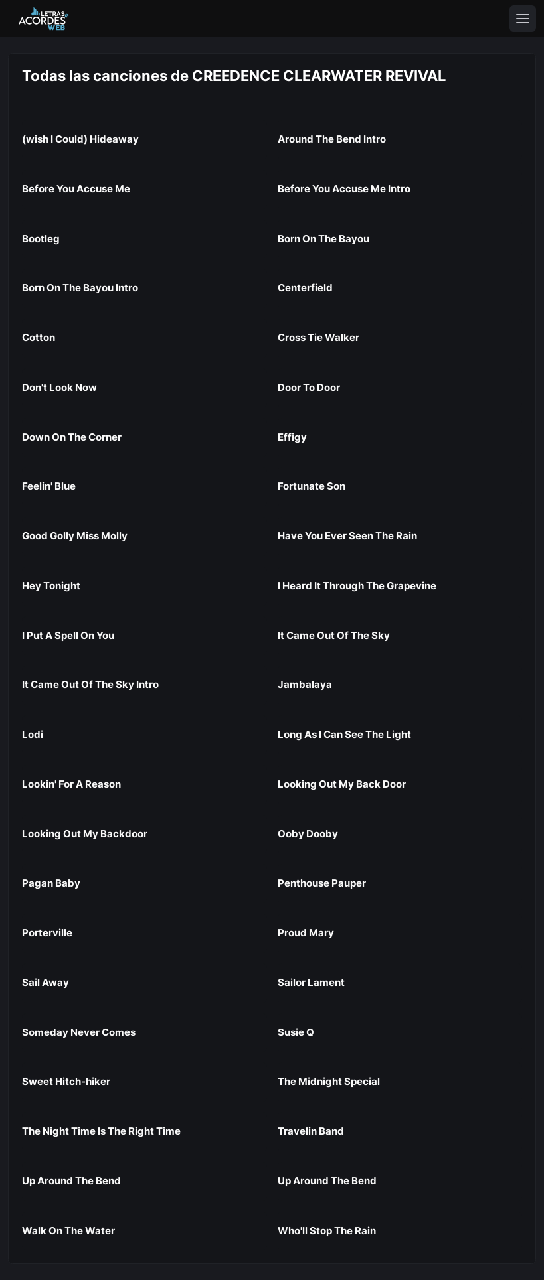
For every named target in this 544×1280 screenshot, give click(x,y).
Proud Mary (306, 932)
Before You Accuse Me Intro (344, 188)
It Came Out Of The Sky (334, 635)
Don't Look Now (59, 387)
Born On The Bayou (323, 238)
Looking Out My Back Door (342, 784)
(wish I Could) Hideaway (80, 139)
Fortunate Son (311, 486)
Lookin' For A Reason (71, 784)
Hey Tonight (51, 585)
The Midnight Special (329, 1081)
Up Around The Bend (71, 1180)
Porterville (47, 932)
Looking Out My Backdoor (84, 833)
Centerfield (305, 287)
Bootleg (41, 238)
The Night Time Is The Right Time (101, 1131)
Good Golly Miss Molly (75, 536)
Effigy (292, 437)
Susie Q (296, 1032)
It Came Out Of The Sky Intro (90, 684)
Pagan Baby (51, 883)
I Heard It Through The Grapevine (357, 585)
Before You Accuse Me (76, 188)
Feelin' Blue (49, 486)
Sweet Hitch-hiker (66, 1081)
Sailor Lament (311, 982)
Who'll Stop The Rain (327, 1230)
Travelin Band (311, 1131)
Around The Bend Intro (332, 139)
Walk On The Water (68, 1230)
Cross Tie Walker (318, 337)
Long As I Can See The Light (344, 734)
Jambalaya (305, 684)
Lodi (32, 734)
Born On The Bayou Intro (80, 287)
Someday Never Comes (79, 1032)
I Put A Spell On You (68, 635)
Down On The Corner (72, 437)
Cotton (38, 337)
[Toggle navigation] (522, 18)
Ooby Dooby (308, 833)
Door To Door (309, 387)
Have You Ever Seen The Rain (347, 536)
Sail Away (45, 982)
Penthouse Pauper (322, 883)
